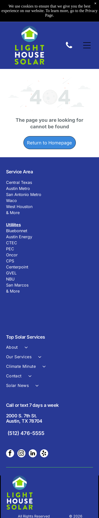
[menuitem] (49, 349)
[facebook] (10, 454)
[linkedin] (33, 454)
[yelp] (44, 454)
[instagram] (21, 454)
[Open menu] (87, 45)
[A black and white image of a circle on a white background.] (69, 47)
